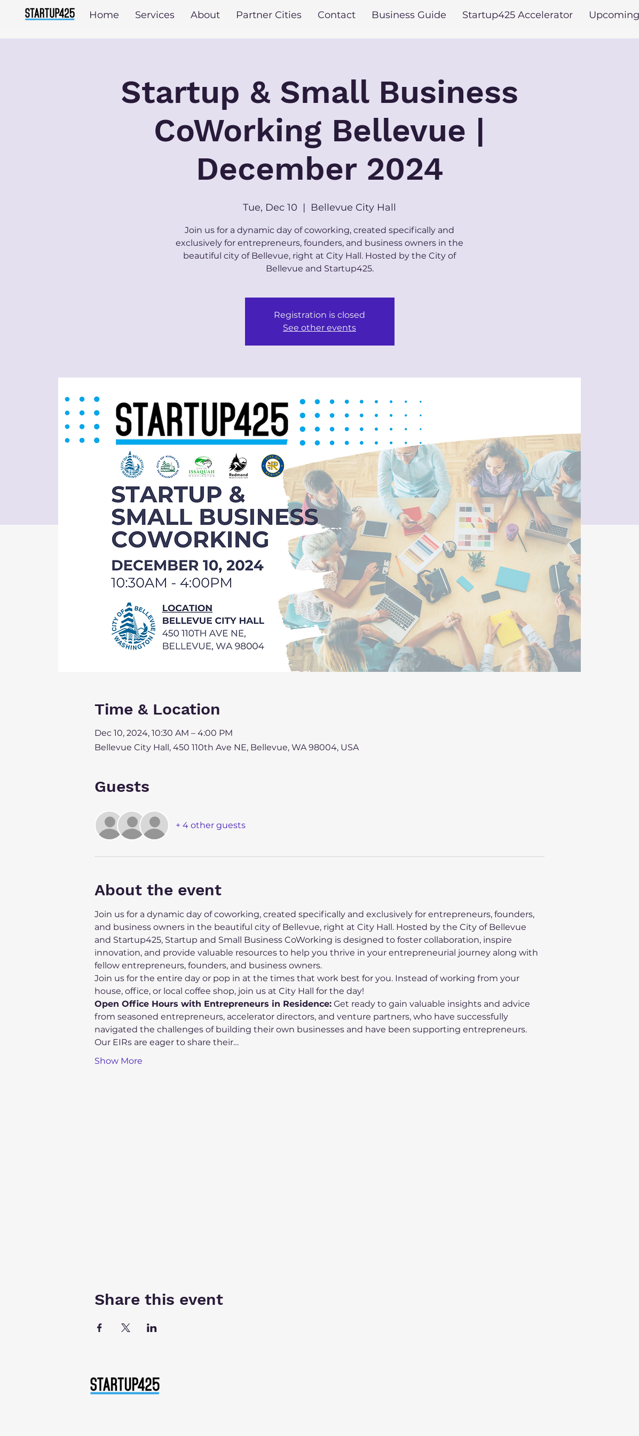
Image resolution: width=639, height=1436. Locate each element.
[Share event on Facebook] (99, 1327)
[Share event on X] (126, 1327)
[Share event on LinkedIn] (152, 1327)
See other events (319, 328)
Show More (118, 1061)
